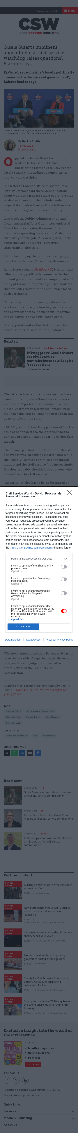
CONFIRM (23, 626)
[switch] (64, 567)
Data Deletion (13, 639)
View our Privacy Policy (59, 639)
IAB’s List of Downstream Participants (31, 547)
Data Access (33, 639)
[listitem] (39, 559)
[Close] (70, 493)
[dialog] (39, 567)
